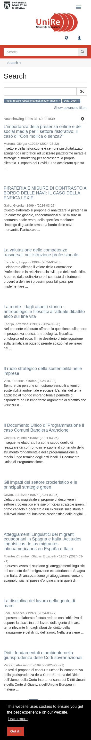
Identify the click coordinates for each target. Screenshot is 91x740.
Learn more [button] (18, 719)
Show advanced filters (70, 108)
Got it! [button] (15, 731)
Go (82, 91)
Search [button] (14, 63)
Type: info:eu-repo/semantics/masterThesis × (32, 100)
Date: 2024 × (71, 100)
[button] (66, 37)
